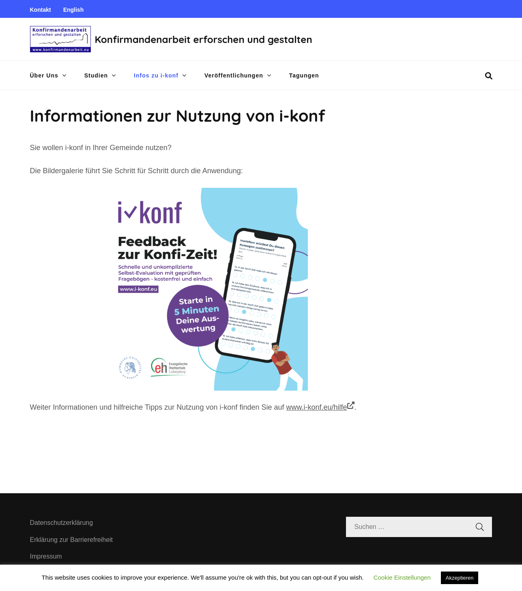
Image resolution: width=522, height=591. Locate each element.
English (73, 9)
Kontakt (40, 9)
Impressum (46, 556)
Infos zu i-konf (156, 75)
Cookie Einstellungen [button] (402, 577)
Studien (96, 75)
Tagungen (304, 75)
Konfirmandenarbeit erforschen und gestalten (203, 39)
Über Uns (44, 75)
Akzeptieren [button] (460, 578)
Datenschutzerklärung (61, 522)
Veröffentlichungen (233, 75)
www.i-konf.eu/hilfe (320, 406)
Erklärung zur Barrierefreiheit (71, 539)
